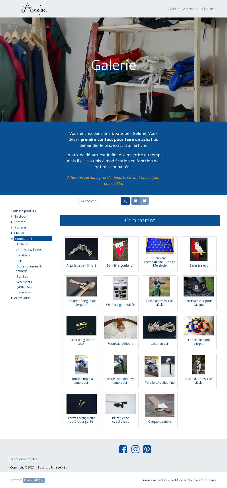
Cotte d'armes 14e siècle (198, 381)
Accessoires (22, 298)
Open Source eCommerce (198, 480)
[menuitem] (173, 8)
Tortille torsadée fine (160, 382)
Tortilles (22, 276)
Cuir (19, 261)
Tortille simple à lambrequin (81, 381)
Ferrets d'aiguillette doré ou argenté (81, 420)
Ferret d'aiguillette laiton (81, 342)
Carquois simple (159, 421)
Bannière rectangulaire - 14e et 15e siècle (159, 262)
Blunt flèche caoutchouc (120, 420)
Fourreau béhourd (120, 343)
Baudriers (23, 255)
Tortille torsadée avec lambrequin (120, 381)
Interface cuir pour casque (199, 303)
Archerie (22, 244)
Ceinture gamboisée (120, 304)
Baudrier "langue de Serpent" (81, 303)
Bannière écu (198, 265)
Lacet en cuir (160, 343)
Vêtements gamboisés (24, 284)
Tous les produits (23, 211)
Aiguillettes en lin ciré (81, 265)
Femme (19, 222)
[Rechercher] (125, 201)
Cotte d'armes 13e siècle (159, 303)
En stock (20, 216)
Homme (20, 227)
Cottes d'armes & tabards (29, 268)
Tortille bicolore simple (199, 342)
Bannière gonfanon (120, 265)
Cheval (19, 233)
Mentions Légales (24, 459)
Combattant (23, 238)
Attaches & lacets (29, 250)
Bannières (23, 292)
